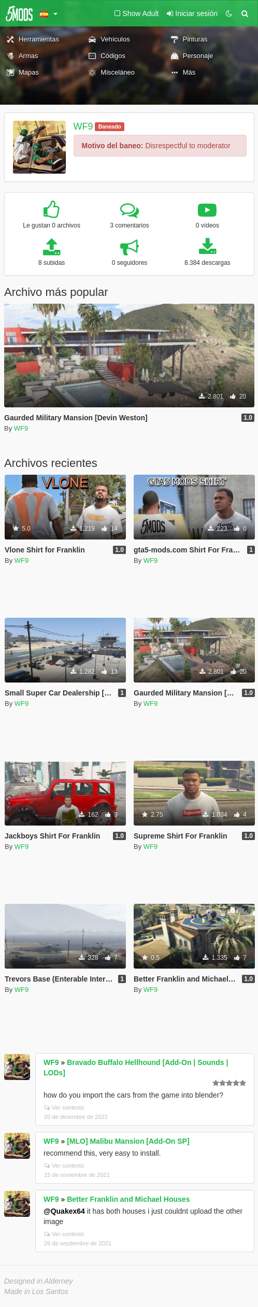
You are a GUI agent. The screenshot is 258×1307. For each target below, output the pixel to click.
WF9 (83, 126)
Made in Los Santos (36, 1291)
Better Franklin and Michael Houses (128, 1199)
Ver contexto (64, 1107)
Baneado (109, 126)
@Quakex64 (64, 1211)
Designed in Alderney (38, 1281)
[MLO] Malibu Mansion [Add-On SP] (128, 1141)
